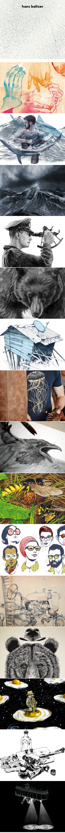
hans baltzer (32, 6)
